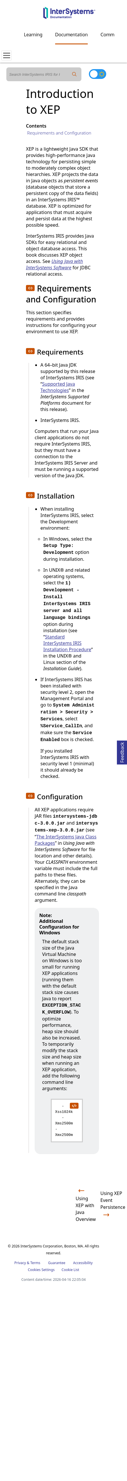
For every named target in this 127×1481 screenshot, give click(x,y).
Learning (33, 34)
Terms (35, 1262)
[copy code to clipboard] (74, 1105)
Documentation (71, 34)
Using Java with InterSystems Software (54, 264)
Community (112, 34)
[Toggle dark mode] (97, 74)
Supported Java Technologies (57, 387)
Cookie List (70, 1269)
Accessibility (83, 1262)
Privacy (20, 1262)
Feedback (122, 751)
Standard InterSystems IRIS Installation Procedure (67, 643)
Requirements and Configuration (59, 133)
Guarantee (57, 1262)
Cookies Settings (41, 1270)
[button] (30, 288)
